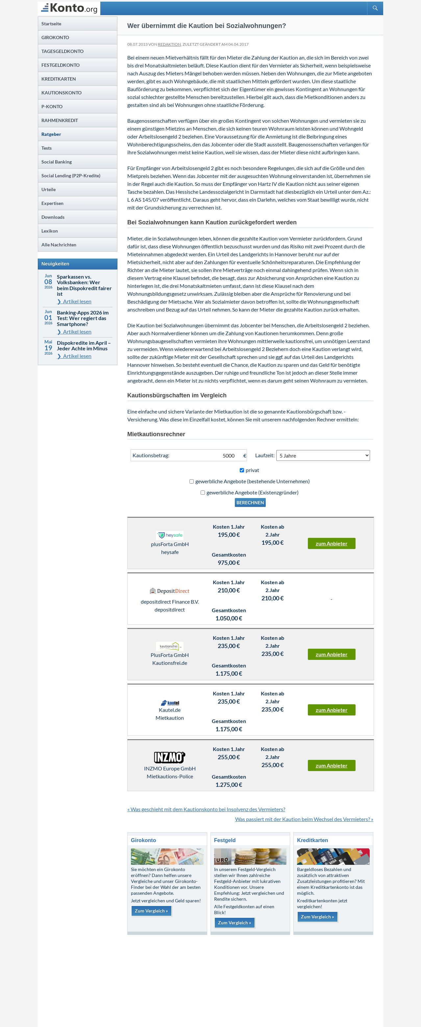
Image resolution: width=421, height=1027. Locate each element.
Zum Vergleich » (151, 911)
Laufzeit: (265, 455)
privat (252, 470)
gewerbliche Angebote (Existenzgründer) (253, 492)
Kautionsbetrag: (151, 455)
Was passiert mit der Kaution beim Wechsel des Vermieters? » (304, 819)
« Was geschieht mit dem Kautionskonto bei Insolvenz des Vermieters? (206, 809)
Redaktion (169, 44)
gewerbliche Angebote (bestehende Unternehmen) (252, 481)
